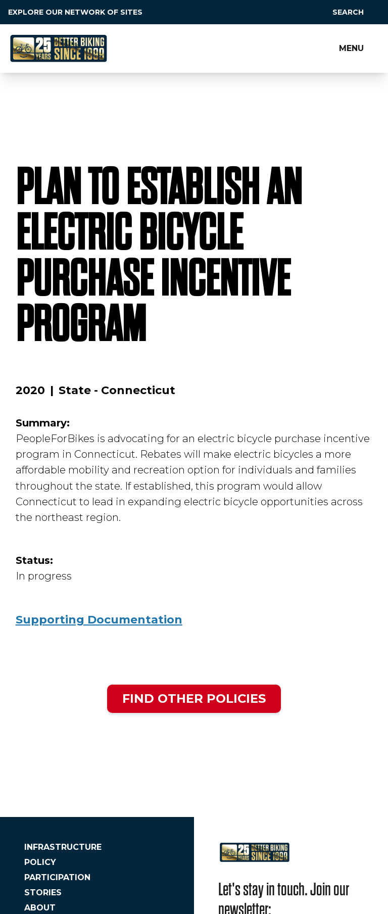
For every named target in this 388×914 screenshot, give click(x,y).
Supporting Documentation (99, 620)
